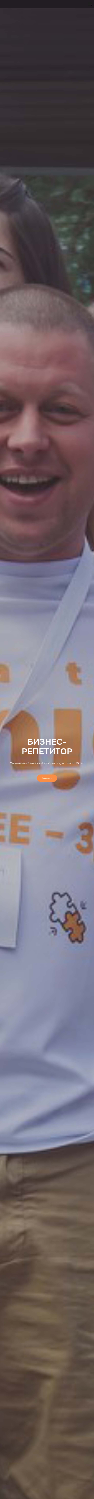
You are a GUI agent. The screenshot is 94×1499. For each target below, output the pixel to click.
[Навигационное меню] (90, 4)
